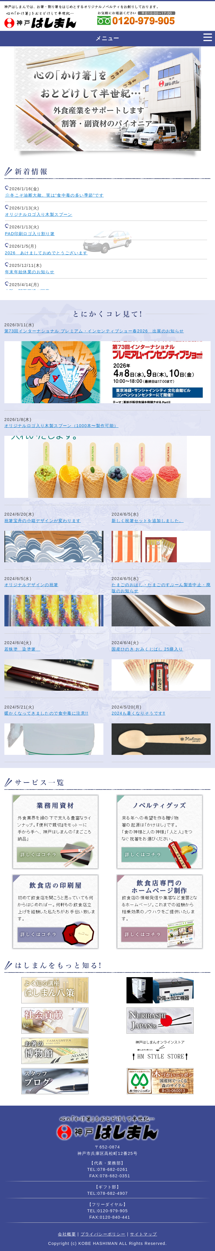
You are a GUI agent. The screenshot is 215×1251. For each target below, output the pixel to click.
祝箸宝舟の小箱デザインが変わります (42, 520)
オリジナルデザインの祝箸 (31, 584)
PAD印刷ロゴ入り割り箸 (30, 233)
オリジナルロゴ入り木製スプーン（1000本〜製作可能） (61, 425)
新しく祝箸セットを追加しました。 (147, 520)
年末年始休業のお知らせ (29, 271)
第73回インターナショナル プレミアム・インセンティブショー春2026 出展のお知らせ (94, 331)
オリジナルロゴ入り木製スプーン (38, 214)
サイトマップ (143, 1234)
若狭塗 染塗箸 (22, 649)
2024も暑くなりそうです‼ (138, 713)
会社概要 (67, 1234)
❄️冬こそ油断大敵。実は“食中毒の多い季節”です (54, 195)
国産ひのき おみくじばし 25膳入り (147, 649)
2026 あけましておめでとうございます (46, 253)
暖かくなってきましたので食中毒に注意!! (46, 713)
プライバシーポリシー (103, 1234)
